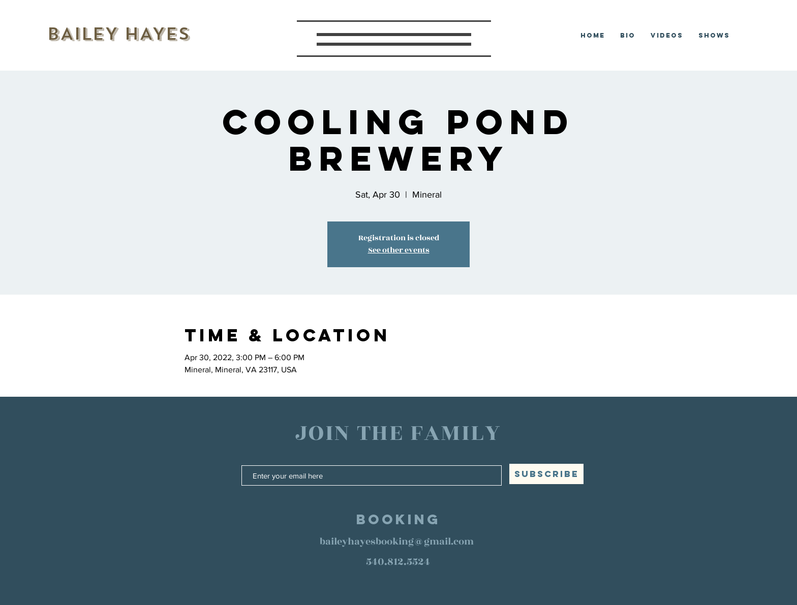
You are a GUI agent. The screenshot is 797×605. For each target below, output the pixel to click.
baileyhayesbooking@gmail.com (397, 541)
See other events (399, 250)
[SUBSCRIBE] (546, 474)
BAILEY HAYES (118, 33)
